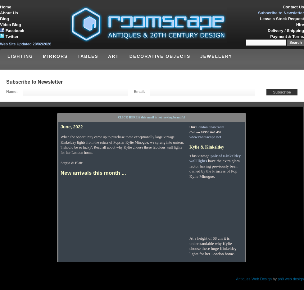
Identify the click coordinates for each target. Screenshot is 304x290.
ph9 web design (291, 279)
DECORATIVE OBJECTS (160, 56)
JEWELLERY (216, 56)
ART (114, 56)
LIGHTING (20, 56)
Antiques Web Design (254, 279)
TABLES (88, 56)
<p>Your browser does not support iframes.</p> (151, 184)
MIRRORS (55, 56)
